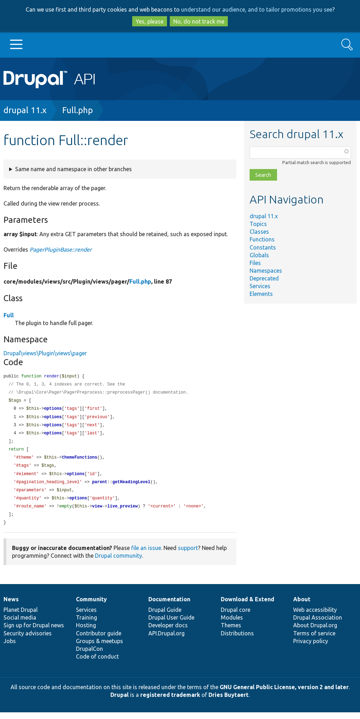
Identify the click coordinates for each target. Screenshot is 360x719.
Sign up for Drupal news (34, 632)
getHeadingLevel (131, 487)
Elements (261, 294)
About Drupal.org (315, 632)
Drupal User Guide (171, 624)
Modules (232, 624)
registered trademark (170, 701)
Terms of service (314, 640)
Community (91, 606)
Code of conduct (97, 663)
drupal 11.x (25, 110)
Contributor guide (98, 640)
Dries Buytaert (228, 701)
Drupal (119, 701)
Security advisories (28, 640)
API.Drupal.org (166, 640)
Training (86, 624)
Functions (262, 239)
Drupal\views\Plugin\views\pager (45, 353)
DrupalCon (89, 655)
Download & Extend (247, 606)
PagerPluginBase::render (61, 249)
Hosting (86, 632)
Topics (258, 224)
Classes (259, 231)
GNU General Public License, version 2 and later (284, 694)
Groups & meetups (99, 647)
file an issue (146, 554)
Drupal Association (317, 624)
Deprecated (264, 278)
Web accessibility (315, 616)
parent (99, 487)
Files (255, 263)
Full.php (77, 110)
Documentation (169, 606)
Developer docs (168, 632)
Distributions (237, 640)
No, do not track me (198, 21)
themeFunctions (79, 461)
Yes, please (149, 21)
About (301, 606)
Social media (20, 624)
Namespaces (266, 270)
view (97, 512)
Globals (259, 255)
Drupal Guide (164, 616)
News (11, 606)
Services (260, 286)
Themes (231, 632)
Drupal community (118, 562)
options (53, 410)
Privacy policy (310, 647)
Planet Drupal (21, 616)
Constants (263, 247)
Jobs (10, 647)
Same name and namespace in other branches (73, 169)
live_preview (122, 512)
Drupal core (235, 616)
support (188, 554)
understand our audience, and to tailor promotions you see (256, 9)
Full (9, 315)
